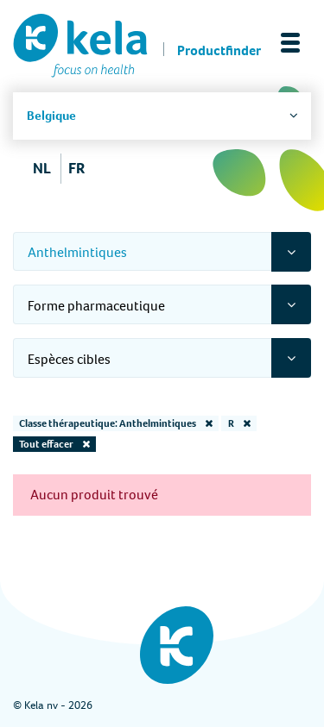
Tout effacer (54, 444)
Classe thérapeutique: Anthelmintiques (116, 423)
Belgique (51, 115)
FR (76, 168)
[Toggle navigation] (290, 42)
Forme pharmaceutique (96, 306)
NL (42, 168)
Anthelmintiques (77, 252)
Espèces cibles (69, 359)
